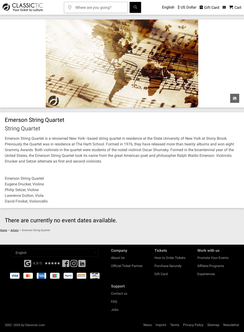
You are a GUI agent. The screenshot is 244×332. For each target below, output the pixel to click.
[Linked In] (82, 265)
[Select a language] (55, 253)
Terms (174, 325)
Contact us (119, 293)
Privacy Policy (193, 325)
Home (3, 230)
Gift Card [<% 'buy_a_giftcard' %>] (209, 7)
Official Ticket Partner (127, 266)
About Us (118, 258)
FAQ (114, 301)
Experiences (206, 274)
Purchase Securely (168, 266)
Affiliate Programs (210, 266)
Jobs (114, 310)
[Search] (135, 7)
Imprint (161, 325)
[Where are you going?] (99, 6)
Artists (14, 230)
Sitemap (213, 325)
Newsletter (231, 325)
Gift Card (161, 274)
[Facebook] (27, 263)
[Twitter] (73, 265)
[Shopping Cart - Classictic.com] (235, 7)
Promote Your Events (213, 258)
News (147, 325)
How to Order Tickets (169, 258)
